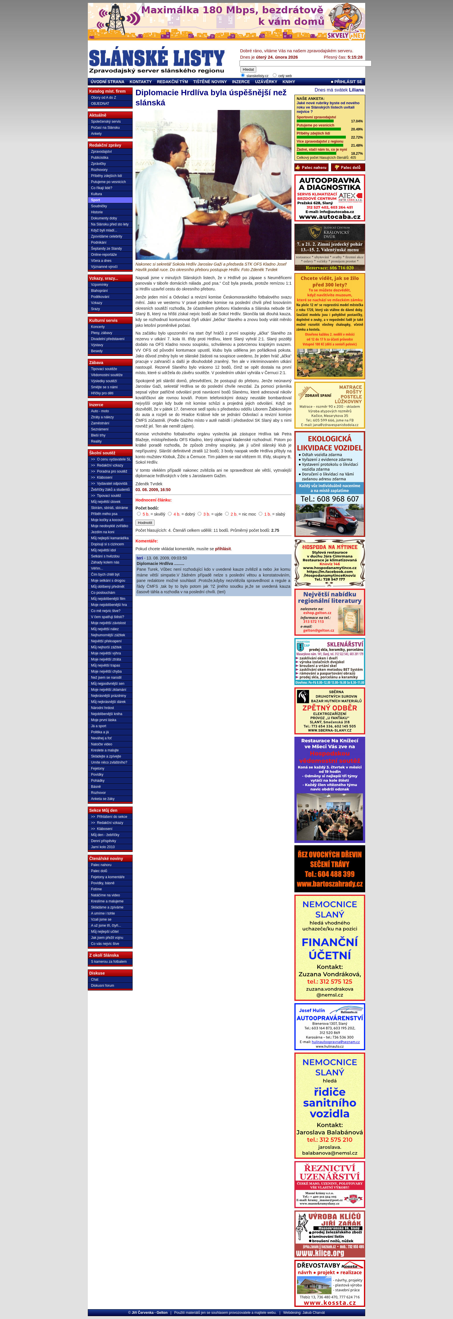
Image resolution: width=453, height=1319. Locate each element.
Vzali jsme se (101, 919)
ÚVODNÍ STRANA (108, 81)
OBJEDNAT (100, 104)
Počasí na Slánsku (105, 128)
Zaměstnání (100, 423)
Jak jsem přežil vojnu (107, 938)
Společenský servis (106, 122)
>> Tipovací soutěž (106, 496)
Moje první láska (103, 720)
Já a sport (98, 726)
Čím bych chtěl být (105, 574)
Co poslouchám (103, 593)
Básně (96, 787)
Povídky (97, 775)
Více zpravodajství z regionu (320, 141)
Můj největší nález (105, 629)
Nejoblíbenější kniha (106, 714)
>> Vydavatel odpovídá (109, 484)
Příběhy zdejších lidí (106, 176)
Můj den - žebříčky (105, 835)
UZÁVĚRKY (266, 81)
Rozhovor (98, 793)
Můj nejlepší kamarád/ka (110, 538)
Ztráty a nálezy (102, 417)
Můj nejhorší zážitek (106, 647)
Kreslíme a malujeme (107, 901)
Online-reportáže (104, 255)
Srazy (95, 309)
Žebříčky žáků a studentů (110, 490)
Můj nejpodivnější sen (107, 684)
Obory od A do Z (103, 98)
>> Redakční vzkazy (107, 465)
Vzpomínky (99, 285)
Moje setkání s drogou (108, 581)
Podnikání (98, 242)
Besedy (97, 351)
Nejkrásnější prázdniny (108, 696)
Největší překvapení (106, 641)
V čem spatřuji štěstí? (107, 617)
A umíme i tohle (103, 913)
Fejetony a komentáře (108, 877)
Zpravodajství (101, 152)
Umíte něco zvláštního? (109, 762)
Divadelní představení (108, 339)
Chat (94, 979)
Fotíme (96, 889)
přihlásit (223, 548)
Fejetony (97, 768)
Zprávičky (98, 164)
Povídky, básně (102, 883)
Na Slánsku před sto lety (110, 224)
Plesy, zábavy (101, 333)
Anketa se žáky (102, 799)
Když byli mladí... (104, 230)
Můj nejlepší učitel (104, 932)
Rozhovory (99, 170)
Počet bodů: (147, 508)
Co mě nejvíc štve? (105, 611)
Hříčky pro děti (102, 393)
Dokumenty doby (104, 218)
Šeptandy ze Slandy (106, 249)
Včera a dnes (101, 261)
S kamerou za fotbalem (109, 962)
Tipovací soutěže (104, 369)
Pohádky (98, 781)
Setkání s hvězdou (105, 556)
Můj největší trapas (105, 665)
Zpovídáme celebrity (106, 236)
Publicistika (99, 158)
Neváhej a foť (101, 738)
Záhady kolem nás (105, 562)
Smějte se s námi (104, 387)
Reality (96, 441)
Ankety (96, 134)
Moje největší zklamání (108, 690)
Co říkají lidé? (101, 188)
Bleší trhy (98, 435)
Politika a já (100, 732)
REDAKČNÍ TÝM (172, 81)
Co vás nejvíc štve (105, 944)
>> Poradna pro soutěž (109, 471)
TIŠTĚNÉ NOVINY (210, 81)
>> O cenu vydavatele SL (111, 459)
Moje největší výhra (106, 653)
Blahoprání (99, 291)
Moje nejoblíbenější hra (109, 605)
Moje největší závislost (108, 623)
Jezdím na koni (102, 532)
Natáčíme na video (105, 895)
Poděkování (100, 297)
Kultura (96, 194)
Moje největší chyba (106, 671)
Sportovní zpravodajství (316, 117)
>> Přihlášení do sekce (109, 817)
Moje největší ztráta (106, 659)
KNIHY (289, 81)
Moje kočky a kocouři (107, 520)
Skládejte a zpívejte (106, 756)
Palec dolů (99, 871)
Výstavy (97, 345)
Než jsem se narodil (106, 678)
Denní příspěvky (103, 841)
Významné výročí (104, 267)
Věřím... (97, 568)
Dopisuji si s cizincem (107, 544)
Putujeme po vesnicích (108, 182)
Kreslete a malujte (105, 750)
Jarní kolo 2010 (103, 847)
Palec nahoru (101, 865)
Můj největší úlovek (105, 502)
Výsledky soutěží (104, 381)
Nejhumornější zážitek (108, 635)
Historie (97, 212)
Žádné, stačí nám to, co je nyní (322, 150)
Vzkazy (96, 303)
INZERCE (241, 81)
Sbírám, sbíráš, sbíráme (109, 508)
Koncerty (98, 327)
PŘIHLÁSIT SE (346, 81)
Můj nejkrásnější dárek (108, 702)
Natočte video (101, 744)
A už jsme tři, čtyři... (106, 926)
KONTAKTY (141, 81)
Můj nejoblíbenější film (108, 599)
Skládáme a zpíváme (107, 907)
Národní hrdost (102, 708)
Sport (95, 200)
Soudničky (99, 206)
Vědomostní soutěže (106, 375)
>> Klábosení (101, 477)
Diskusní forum (102, 986)
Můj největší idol (103, 550)
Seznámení (100, 429)
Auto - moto (100, 411)
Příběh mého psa (104, 514)
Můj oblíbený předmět (107, 587)
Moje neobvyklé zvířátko (109, 526)
